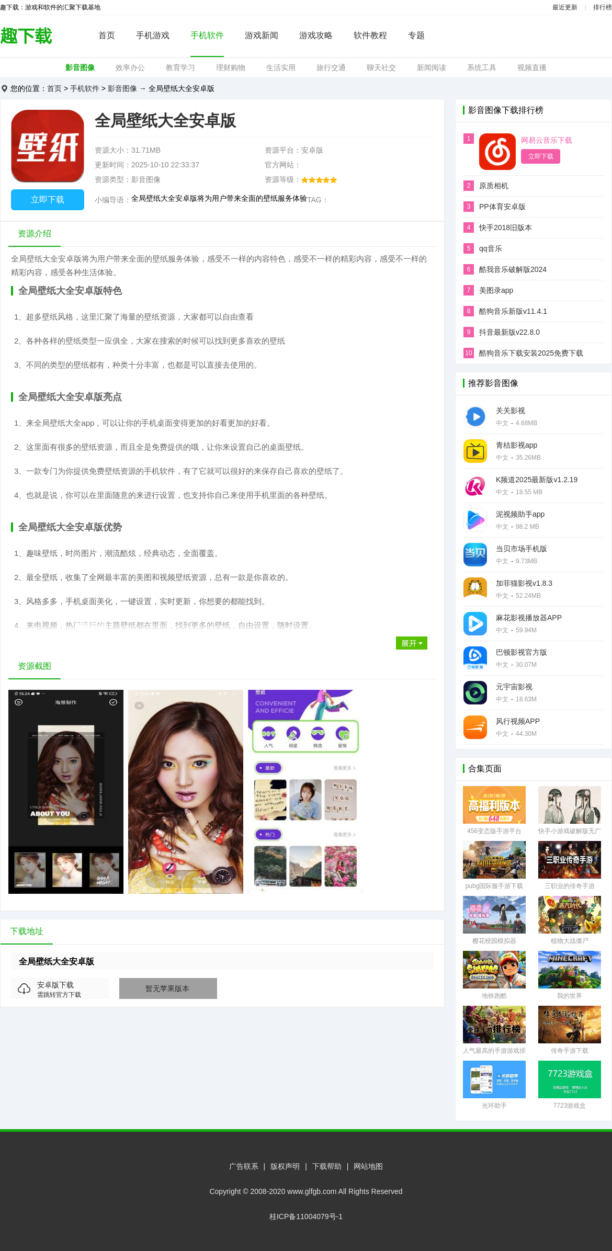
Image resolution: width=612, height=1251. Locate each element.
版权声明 (285, 1166)
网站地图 (368, 1166)
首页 (106, 35)
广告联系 (243, 1166)
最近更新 (564, 7)
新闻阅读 (431, 67)
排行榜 (602, 7)
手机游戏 (152, 35)
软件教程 (370, 35)
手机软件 (207, 35)
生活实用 (281, 67)
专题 (416, 35)
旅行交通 (331, 67)
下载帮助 (327, 1166)
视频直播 (532, 67)
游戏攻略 (316, 35)
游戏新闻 (261, 35)
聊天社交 (381, 67)
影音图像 (80, 67)
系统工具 (481, 67)
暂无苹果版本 (167, 988)
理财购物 (230, 67)
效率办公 (130, 67)
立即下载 (47, 199)
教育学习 (180, 67)
